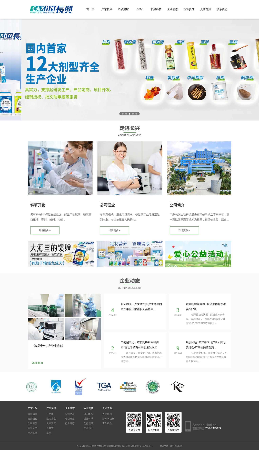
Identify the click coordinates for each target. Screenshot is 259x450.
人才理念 (107, 414)
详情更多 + (45, 230)
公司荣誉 (32, 423)
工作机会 (107, 423)
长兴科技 (156, 9)
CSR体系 (88, 414)
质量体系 (88, 418)
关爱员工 (88, 428)
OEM (140, 9)
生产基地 (32, 433)
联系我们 (221, 9)
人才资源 (205, 9)
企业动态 (172, 9)
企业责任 (189, 9)
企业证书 (32, 428)
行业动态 (70, 423)
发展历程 (32, 418)
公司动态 (70, 414)
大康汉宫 (51, 423)
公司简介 (32, 414)
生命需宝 (51, 418)
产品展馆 (123, 9)
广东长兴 (106, 9)
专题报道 (70, 418)
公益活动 (88, 423)
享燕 (48, 433)
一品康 (50, 414)
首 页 (90, 9)
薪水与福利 (108, 418)
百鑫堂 (50, 428)
